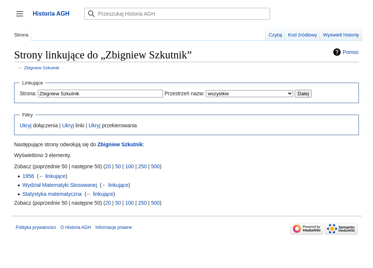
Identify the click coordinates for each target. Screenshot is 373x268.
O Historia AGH (76, 227)
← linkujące (52, 176)
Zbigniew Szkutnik (41, 67)
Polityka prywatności (36, 227)
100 (129, 166)
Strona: (28, 93)
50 (118, 166)
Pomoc (351, 52)
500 (155, 166)
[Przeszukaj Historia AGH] (177, 14)
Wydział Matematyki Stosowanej (59, 185)
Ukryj (26, 125)
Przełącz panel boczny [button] (22, 17)
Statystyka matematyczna (52, 194)
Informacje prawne (113, 227)
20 (108, 166)
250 (142, 166)
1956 (28, 176)
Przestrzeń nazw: (184, 93)
